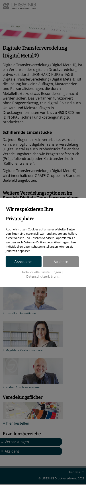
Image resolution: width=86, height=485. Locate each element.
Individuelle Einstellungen (41, 272)
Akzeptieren (23, 261)
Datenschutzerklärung (42, 276)
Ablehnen (61, 261)
